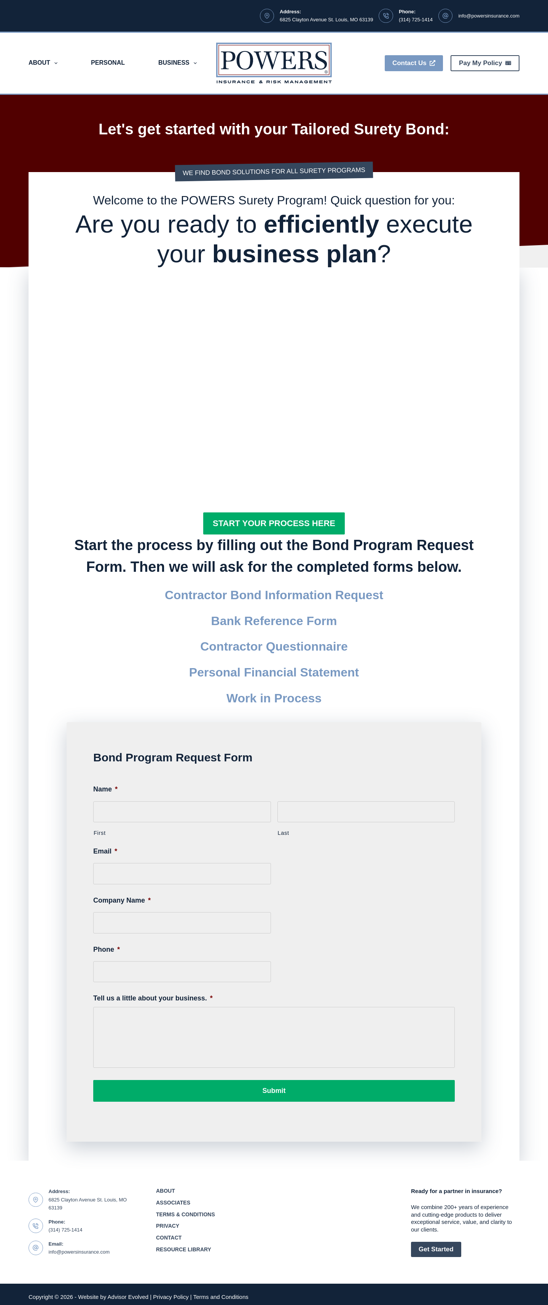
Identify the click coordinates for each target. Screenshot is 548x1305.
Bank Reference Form (274, 621)
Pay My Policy (485, 63)
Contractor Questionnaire (274, 646)
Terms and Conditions (221, 1292)
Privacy (167, 1221)
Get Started (436, 1244)
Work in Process (274, 698)
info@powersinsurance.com (488, 16)
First (100, 833)
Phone (106, 949)
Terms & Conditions (185, 1209)
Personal (108, 62)
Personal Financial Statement (274, 672)
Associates (173, 1198)
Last (283, 833)
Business (179, 63)
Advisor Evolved (128, 1292)
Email (105, 851)
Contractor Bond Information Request (274, 595)
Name (105, 789)
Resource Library (183, 1244)
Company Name (122, 900)
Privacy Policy (170, 1292)
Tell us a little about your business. (153, 998)
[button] (274, 523)
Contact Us (413, 63)
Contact (169, 1233)
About (45, 63)
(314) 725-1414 (416, 19)
